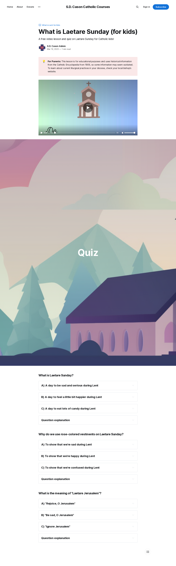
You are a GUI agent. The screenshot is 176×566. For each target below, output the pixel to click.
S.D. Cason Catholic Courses (88, 7)
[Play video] (88, 108)
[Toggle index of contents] (148, 552)
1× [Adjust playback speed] (117, 133)
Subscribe (161, 7)
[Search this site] (137, 7)
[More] (39, 7)
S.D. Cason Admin (56, 46)
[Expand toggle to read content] (133, 385)
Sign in (146, 7)
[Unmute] (122, 133)
